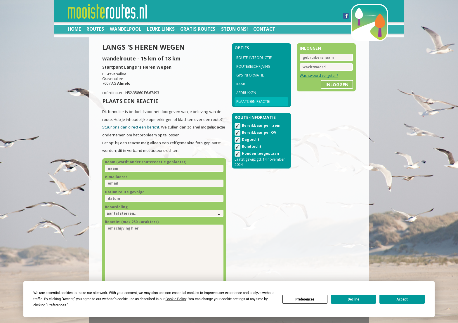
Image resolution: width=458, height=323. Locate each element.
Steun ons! (234, 29)
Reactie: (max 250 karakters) (132, 221)
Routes (95, 29)
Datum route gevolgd (125, 192)
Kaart (241, 83)
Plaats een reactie (253, 101)
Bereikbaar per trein (261, 125)
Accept (402, 299)
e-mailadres (116, 176)
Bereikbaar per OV (259, 132)
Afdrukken (246, 92)
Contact (264, 29)
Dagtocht (250, 139)
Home (74, 29)
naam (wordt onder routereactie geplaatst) (145, 161)
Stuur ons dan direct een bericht (130, 127)
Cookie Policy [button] (176, 299)
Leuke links (161, 29)
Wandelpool (125, 29)
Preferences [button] (56, 305)
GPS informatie (250, 75)
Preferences (305, 299)
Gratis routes (197, 29)
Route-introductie (254, 57)
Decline (353, 299)
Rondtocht (251, 146)
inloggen (336, 84)
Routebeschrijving (253, 66)
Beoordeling (116, 206)
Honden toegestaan (260, 153)
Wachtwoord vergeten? (319, 75)
